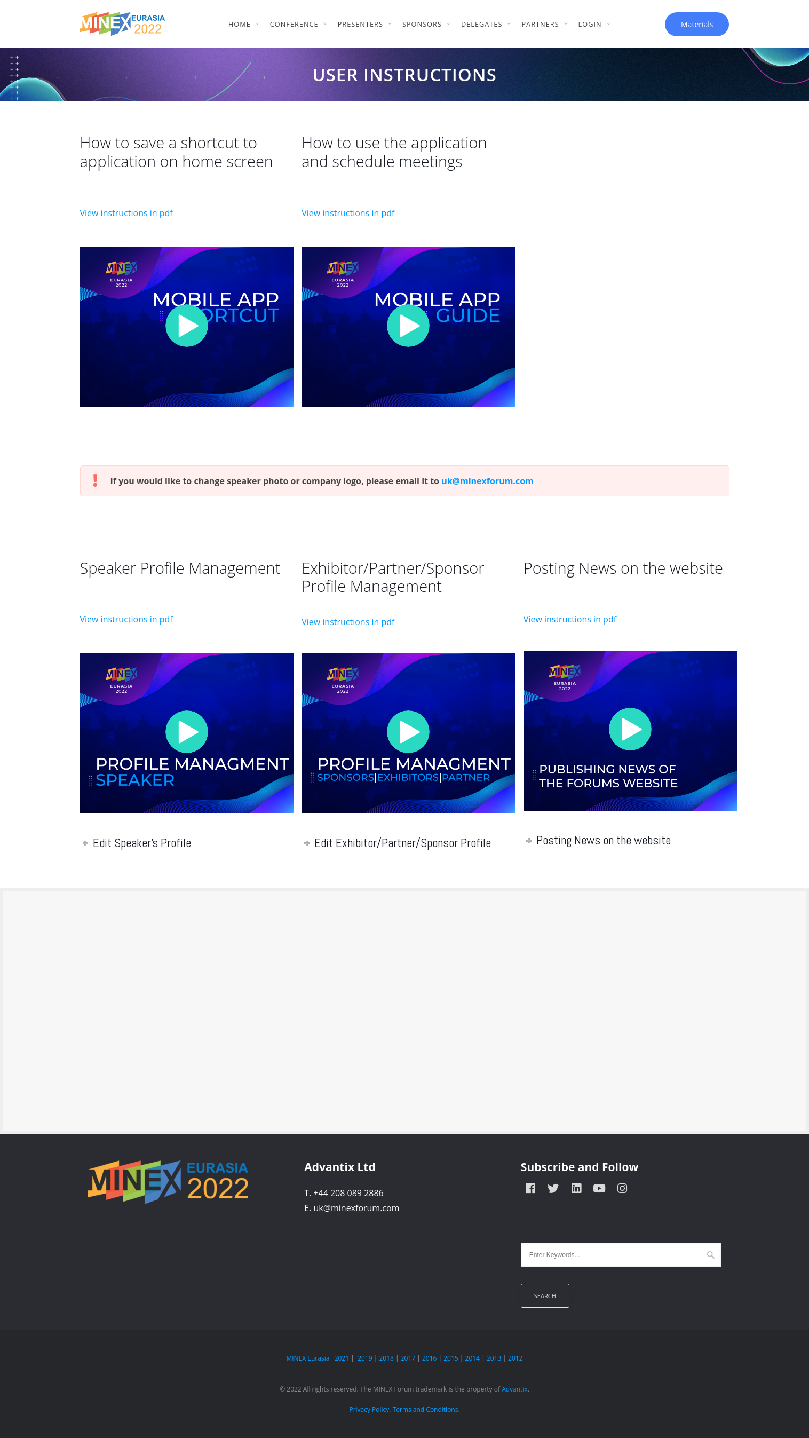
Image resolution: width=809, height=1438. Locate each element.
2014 (472, 1358)
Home (239, 24)
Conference (294, 24)
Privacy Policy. (370, 1409)
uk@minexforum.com (487, 481)
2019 (365, 1358)
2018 (386, 1358)
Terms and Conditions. (426, 1409)
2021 (342, 1358)
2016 (429, 1358)
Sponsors (422, 24)
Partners (540, 24)
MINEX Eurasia (307, 1358)
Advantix (515, 1389)
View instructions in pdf (126, 213)
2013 (494, 1358)
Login (590, 24)
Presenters (360, 24)
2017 (408, 1358)
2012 (515, 1358)
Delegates (482, 24)
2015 (450, 1358)
